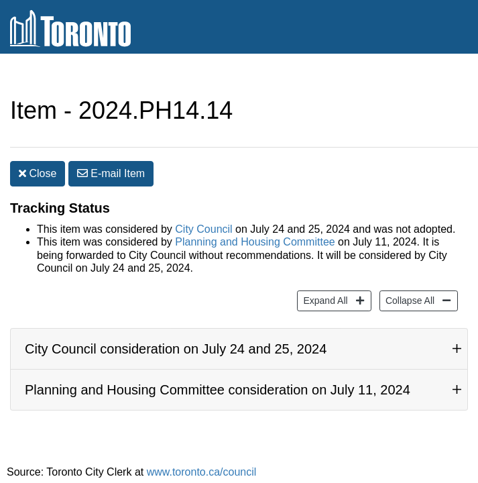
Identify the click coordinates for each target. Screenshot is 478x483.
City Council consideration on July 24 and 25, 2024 (175, 322)
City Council (203, 202)
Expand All (323, 272)
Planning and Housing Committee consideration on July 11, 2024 (217, 363)
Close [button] (37, 146)
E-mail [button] (111, 146)
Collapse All (408, 272)
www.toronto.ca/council (202, 445)
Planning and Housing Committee (255, 215)
